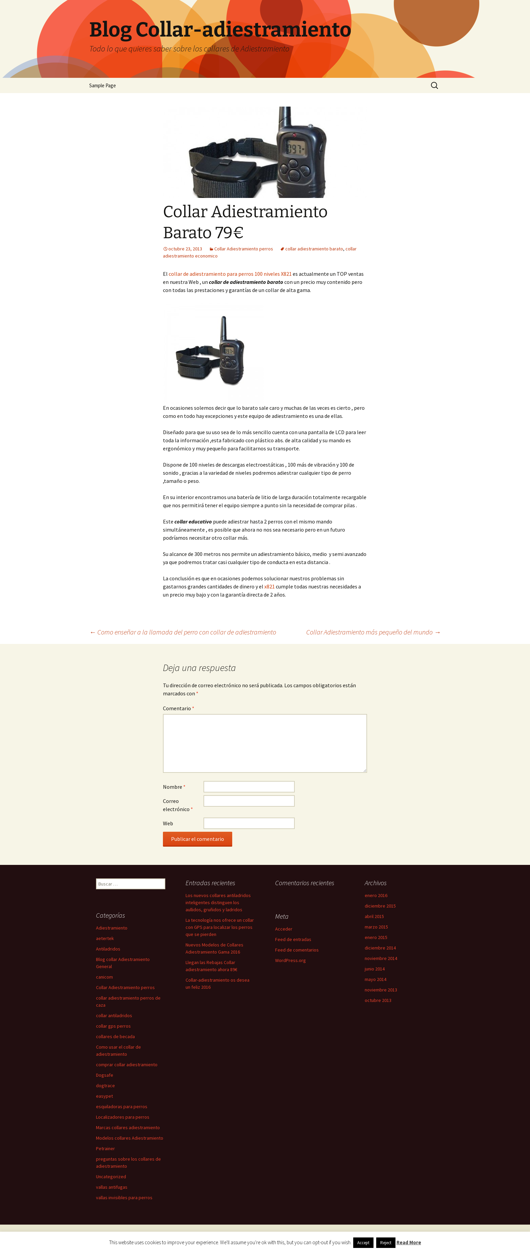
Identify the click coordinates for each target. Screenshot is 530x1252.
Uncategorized (111, 1176)
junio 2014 (375, 969)
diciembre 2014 (380, 948)
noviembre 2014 (381, 958)
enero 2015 (376, 937)
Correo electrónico (178, 805)
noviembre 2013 (381, 990)
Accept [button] (363, 1243)
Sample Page (102, 85)
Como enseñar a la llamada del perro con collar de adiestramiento (182, 632)
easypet (104, 1096)
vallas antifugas (111, 1187)
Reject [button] (385, 1243)
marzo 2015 (376, 927)
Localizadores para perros (122, 1117)
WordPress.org (290, 960)
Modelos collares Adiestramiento (129, 1138)
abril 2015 (374, 916)
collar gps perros (113, 1026)
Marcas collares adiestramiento (128, 1127)
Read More (408, 1242)
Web (168, 823)
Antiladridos (108, 949)
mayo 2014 (375, 979)
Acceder (283, 929)
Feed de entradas (293, 939)
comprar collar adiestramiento (127, 1064)
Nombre (174, 786)
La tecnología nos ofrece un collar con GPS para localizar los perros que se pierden (220, 927)
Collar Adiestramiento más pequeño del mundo (373, 632)
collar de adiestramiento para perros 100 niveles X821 (230, 273)
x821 (270, 586)
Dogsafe (104, 1075)
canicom (104, 977)
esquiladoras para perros (121, 1106)
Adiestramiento (111, 928)
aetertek (105, 938)
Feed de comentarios (297, 950)
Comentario (178, 708)
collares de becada (115, 1036)
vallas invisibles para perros (124, 1197)
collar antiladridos (114, 1015)
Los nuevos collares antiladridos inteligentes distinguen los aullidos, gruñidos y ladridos (218, 902)
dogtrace (105, 1085)
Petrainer (105, 1148)
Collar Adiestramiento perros (243, 249)
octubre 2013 (378, 1000)
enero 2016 (376, 895)
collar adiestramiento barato (314, 249)
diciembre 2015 (380, 906)
